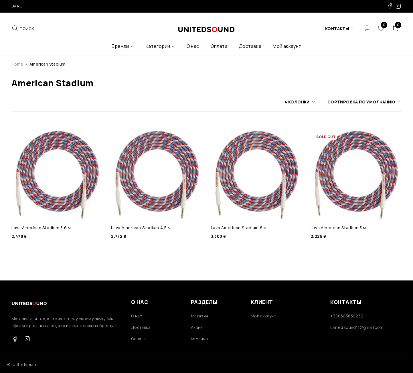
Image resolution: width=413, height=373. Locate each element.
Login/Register (367, 28)
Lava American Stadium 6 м (239, 227)
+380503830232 (346, 316)
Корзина (199, 338)
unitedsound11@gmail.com (356, 327)
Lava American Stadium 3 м (338, 227)
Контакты (337, 28)
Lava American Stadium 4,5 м (141, 227)
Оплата (138, 338)
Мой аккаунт (263, 316)
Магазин (199, 316)
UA (14, 6)
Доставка (141, 327)
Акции (197, 327)
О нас (136, 316)
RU (19, 6)
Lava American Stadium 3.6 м (41, 227)
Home (17, 64)
